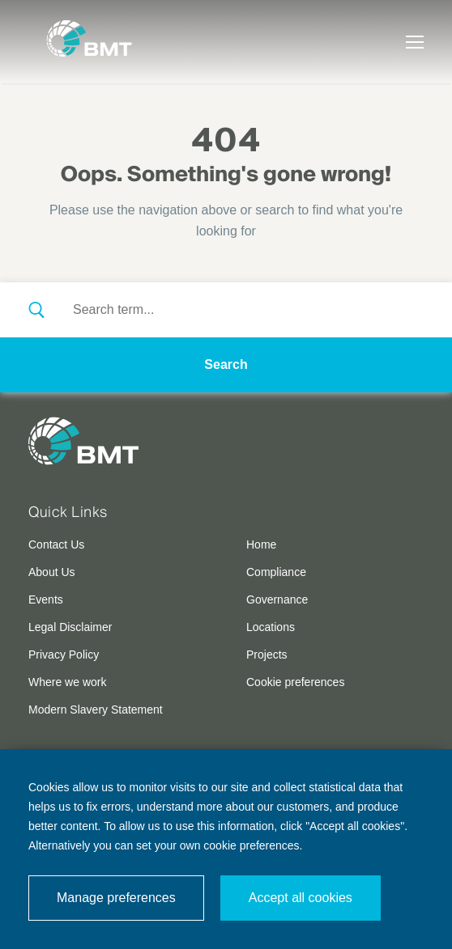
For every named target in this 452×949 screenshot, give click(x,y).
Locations (270, 627)
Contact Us (56, 544)
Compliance (276, 572)
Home (261, 544)
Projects (267, 654)
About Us (51, 572)
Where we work (67, 682)
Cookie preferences (295, 682)
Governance (277, 599)
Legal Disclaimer (70, 627)
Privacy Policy (63, 654)
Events (45, 599)
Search (225, 364)
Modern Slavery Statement (95, 709)
